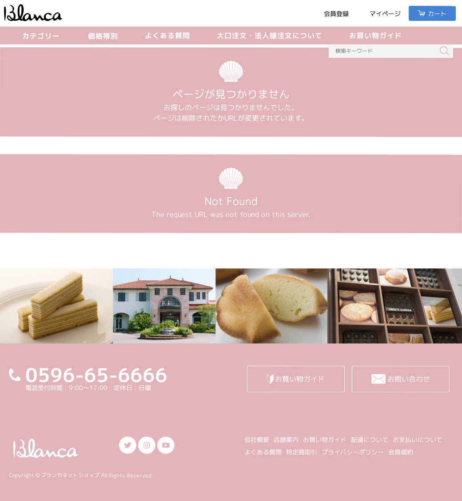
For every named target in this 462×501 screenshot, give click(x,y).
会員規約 (400, 452)
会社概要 (256, 439)
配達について (369, 439)
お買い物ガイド (375, 35)
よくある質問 (167, 35)
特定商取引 (301, 452)
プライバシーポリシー (353, 452)
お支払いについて (417, 439)
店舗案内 (286, 439)
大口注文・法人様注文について (270, 35)
